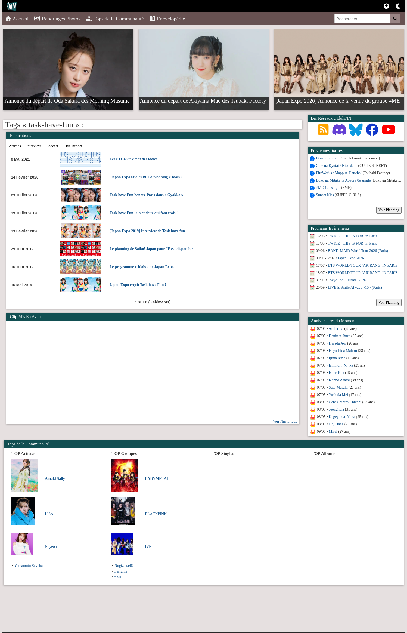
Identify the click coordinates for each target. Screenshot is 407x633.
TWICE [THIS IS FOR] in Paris (352, 236)
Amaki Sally (55, 479)
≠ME (118, 577)
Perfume (120, 571)
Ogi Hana (336, 424)
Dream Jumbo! (327, 158)
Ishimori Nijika (341, 365)
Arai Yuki (336, 329)
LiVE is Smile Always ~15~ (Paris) (355, 287)
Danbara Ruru (339, 336)
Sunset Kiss (325, 195)
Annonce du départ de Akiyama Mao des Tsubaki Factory (203, 100)
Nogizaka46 (123, 566)
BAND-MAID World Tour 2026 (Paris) (358, 251)
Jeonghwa (336, 409)
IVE (148, 547)
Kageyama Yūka (342, 417)
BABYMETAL (157, 479)
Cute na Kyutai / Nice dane (336, 166)
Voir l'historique (285, 421)
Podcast (52, 146)
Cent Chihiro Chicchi (345, 402)
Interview (33, 146)
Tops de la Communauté (115, 18)
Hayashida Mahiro (343, 351)
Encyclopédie (167, 18)
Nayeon (51, 547)
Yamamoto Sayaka (28, 566)
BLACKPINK (156, 514)
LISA (49, 514)
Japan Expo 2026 (351, 258)
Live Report (73, 146)
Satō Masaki (338, 387)
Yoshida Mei (338, 395)
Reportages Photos (57, 18)
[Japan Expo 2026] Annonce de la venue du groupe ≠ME (337, 100)
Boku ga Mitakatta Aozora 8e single (343, 180)
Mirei (333, 431)
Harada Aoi (337, 343)
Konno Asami (339, 380)
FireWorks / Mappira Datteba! (339, 173)
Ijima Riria (337, 358)
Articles (15, 146)
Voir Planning (388, 210)
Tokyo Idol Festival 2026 (347, 280)
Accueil (17, 18)
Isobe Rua (336, 373)
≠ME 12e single (328, 188)
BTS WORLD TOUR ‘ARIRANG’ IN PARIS (363, 265)
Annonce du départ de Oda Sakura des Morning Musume (67, 100)
